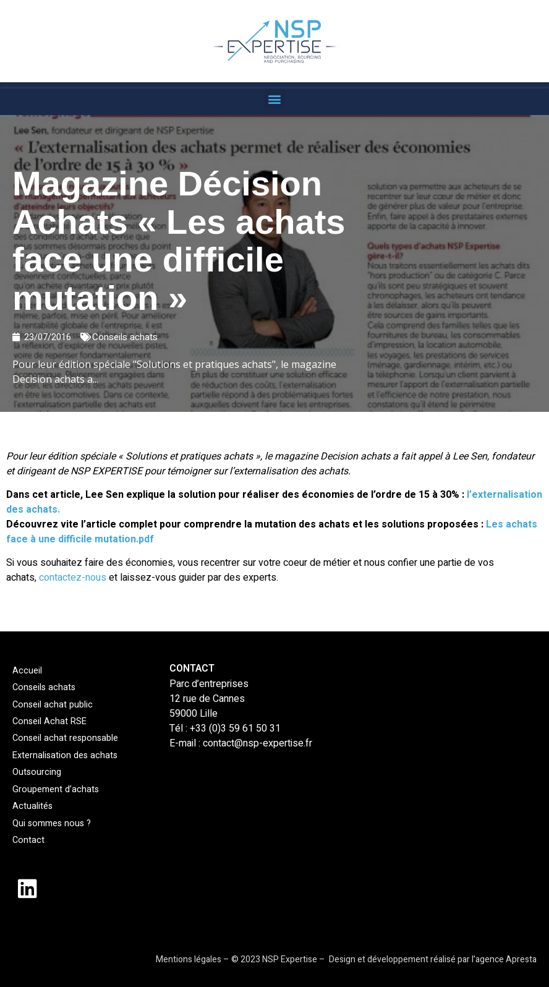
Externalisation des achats (62, 755)
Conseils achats (125, 337)
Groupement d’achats (53, 788)
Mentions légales (188, 959)
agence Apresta (506, 959)
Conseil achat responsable (62, 738)
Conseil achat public (50, 704)
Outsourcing (36, 772)
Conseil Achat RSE (47, 721)
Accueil (26, 670)
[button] (275, 98)
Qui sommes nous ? (50, 822)
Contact (27, 840)
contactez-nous (74, 577)
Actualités (31, 806)
